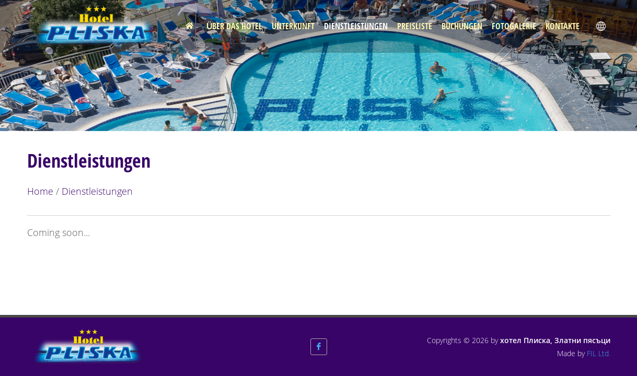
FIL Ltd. (598, 353)
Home (40, 191)
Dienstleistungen (97, 191)
